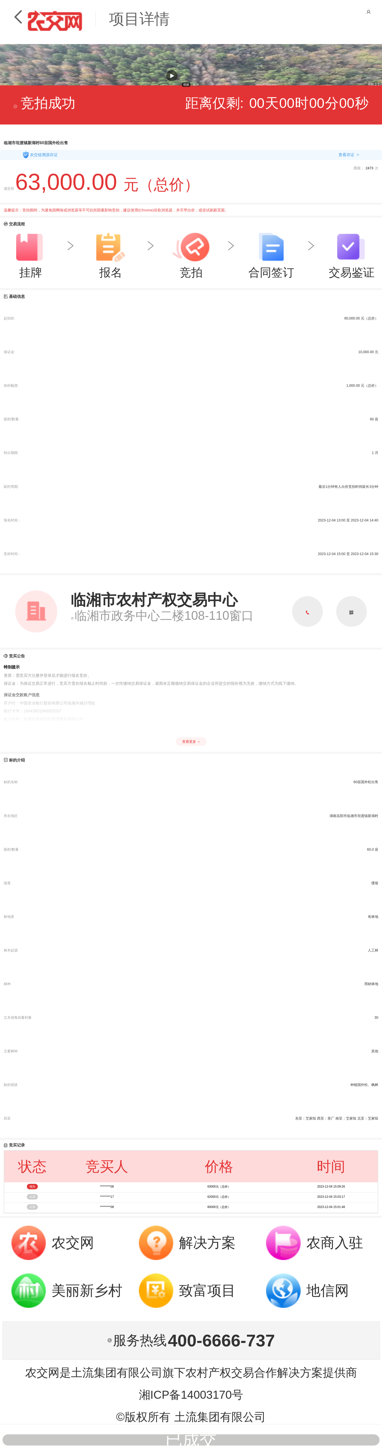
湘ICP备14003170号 (191, 1394)
